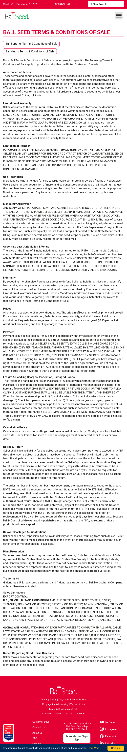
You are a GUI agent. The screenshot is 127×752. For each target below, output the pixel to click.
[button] (119, 15)
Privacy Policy (49, 699)
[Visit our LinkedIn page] (107, 743)
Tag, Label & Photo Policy (72, 699)
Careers (36, 743)
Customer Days (40, 721)
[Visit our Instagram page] (108, 729)
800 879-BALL (79, 729)
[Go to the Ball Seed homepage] (16, 15)
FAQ (34, 738)
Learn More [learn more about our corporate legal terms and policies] (93, 748)
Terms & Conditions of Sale (63, 709)
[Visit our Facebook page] (108, 736)
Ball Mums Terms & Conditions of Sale (30, 51)
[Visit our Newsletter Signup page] (76, 738)
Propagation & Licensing (55, 704)
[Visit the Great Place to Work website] (8, 733)
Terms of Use (77, 704)
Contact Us (38, 727)
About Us (37, 732)
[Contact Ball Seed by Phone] (64, 4)
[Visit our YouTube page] (107, 722)
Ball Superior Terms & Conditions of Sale (31, 43)
